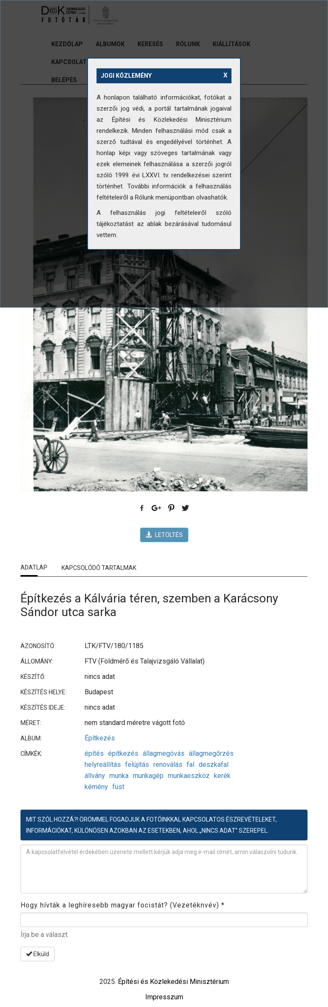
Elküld (37, 954)
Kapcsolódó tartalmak (99, 567)
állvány (95, 776)
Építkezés (100, 738)
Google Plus (156, 508)
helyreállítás (103, 764)
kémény (96, 787)
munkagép (148, 776)
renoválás (167, 764)
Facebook (142, 508)
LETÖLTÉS (164, 534)
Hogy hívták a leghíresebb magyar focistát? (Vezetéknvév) (122, 905)
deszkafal (213, 764)
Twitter (185, 508)
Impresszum (164, 997)
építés (94, 753)
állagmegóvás (163, 753)
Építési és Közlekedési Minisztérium (173, 982)
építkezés (123, 753)
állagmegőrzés (211, 753)
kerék (222, 776)
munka (119, 776)
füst (118, 787)
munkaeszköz (189, 776)
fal (190, 764)
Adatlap (33, 567)
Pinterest (171, 508)
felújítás (137, 764)
